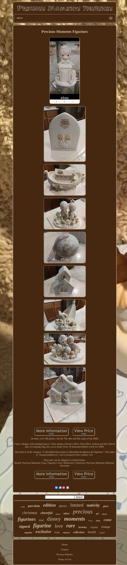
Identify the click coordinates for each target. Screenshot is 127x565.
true (41, 520)
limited (76, 505)
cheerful (46, 513)
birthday (82, 527)
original (94, 527)
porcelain (34, 506)
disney (54, 519)
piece (104, 514)
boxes (58, 514)
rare (70, 526)
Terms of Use (64, 559)
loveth (92, 532)
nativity (93, 505)
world (23, 507)
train (57, 532)
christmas (29, 513)
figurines (27, 519)
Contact (65, 549)
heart (90, 520)
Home (65, 544)
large (98, 520)
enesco (66, 532)
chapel (102, 532)
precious (83, 511)
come (108, 520)
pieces (63, 506)
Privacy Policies (65, 554)
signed (24, 526)
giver (105, 506)
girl (97, 514)
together (28, 532)
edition (49, 505)
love (59, 526)
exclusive (43, 531)
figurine (42, 526)
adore (67, 513)
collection (79, 532)
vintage (105, 527)
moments (74, 519)
